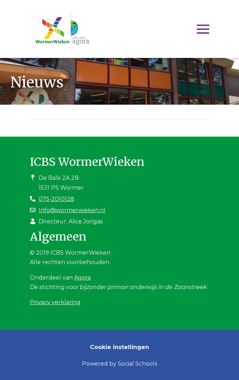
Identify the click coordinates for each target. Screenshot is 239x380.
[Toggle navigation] (203, 29)
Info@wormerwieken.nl (72, 210)
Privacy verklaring (55, 302)
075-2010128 (56, 199)
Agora (82, 277)
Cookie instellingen (119, 347)
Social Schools (137, 363)
